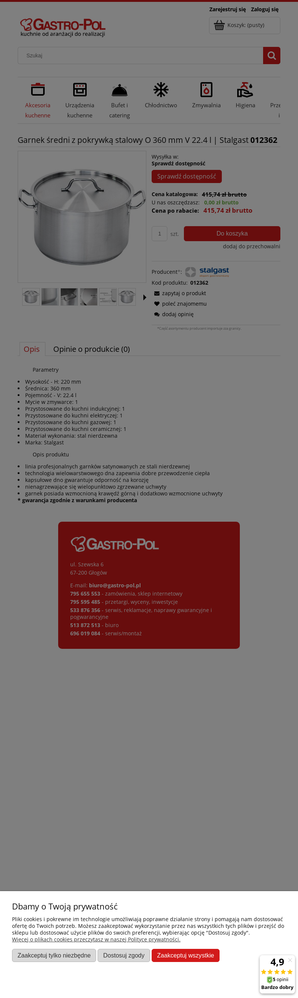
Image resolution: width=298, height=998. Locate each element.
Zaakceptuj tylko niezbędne (54, 955)
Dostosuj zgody (123, 955)
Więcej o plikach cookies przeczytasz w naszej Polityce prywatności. (96, 939)
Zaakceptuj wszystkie (185, 955)
